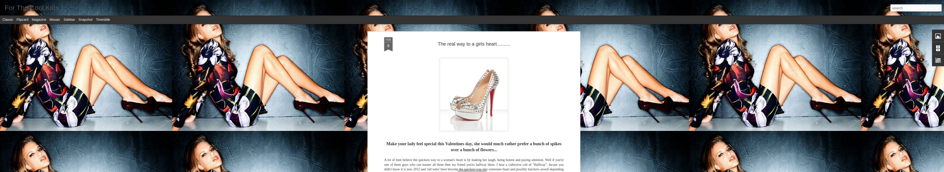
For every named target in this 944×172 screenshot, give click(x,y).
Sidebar (69, 20)
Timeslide (103, 20)
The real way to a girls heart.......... (474, 44)
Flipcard (22, 20)
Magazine (39, 20)
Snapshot (85, 20)
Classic (7, 20)
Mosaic (55, 20)
